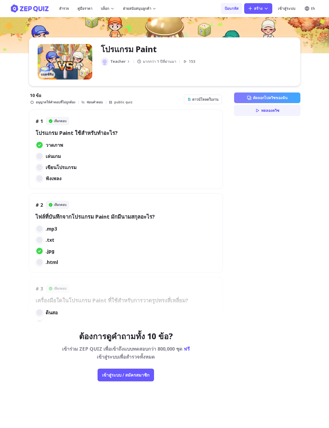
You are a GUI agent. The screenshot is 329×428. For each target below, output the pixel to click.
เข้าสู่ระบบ (286, 8)
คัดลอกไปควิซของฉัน (267, 97)
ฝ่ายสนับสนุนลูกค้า (139, 8)
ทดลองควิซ (267, 110)
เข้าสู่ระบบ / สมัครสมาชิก (126, 375)
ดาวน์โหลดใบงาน (202, 99)
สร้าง (258, 8)
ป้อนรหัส (232, 8)
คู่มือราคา (84, 8)
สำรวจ (64, 8)
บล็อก (108, 8)
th (309, 8)
